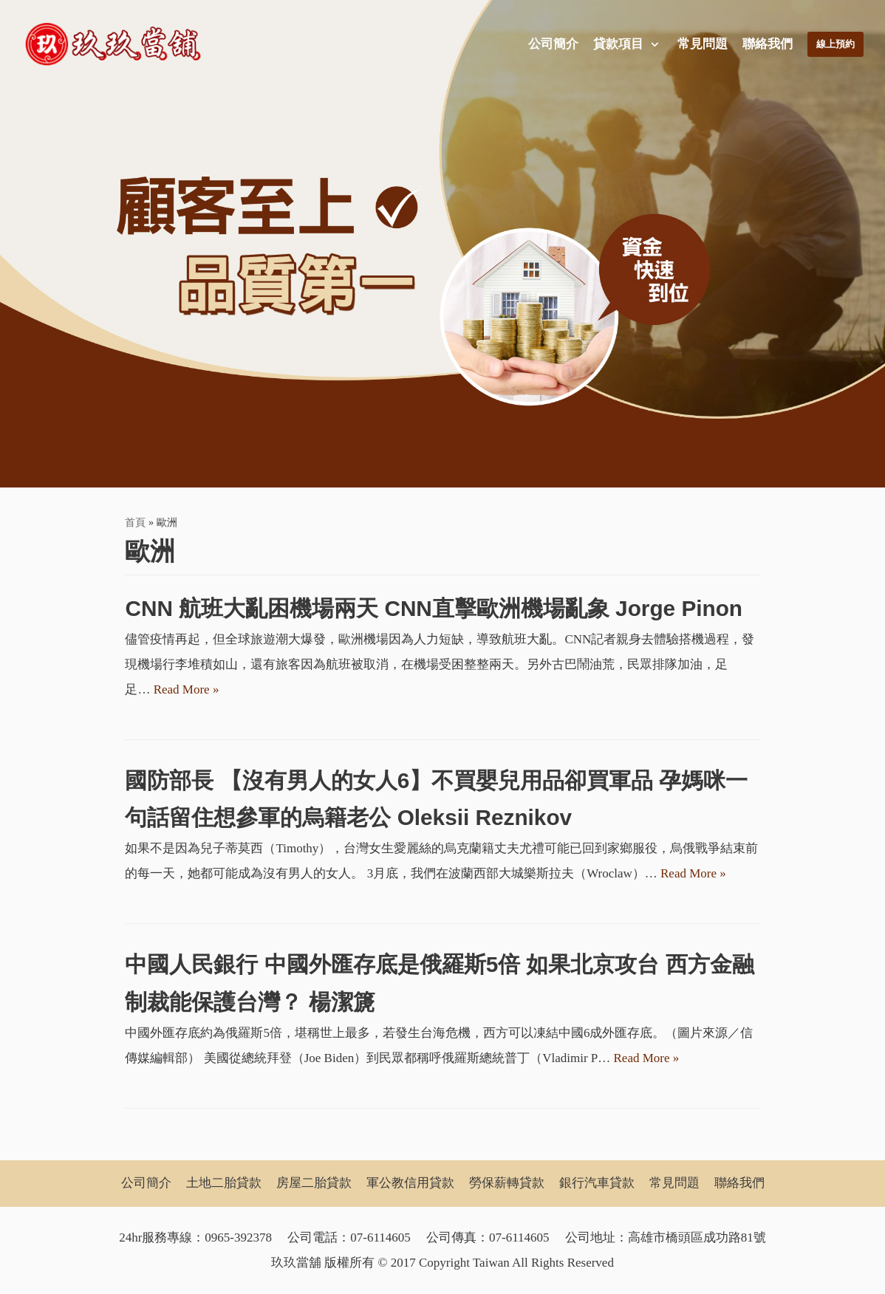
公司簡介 (550, 44)
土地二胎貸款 (224, 1184)
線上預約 (834, 43)
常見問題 (699, 44)
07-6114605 (380, 1237)
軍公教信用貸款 (410, 1184)
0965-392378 (238, 1237)
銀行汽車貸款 (597, 1184)
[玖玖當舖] (117, 44)
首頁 (135, 522)
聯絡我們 (764, 44)
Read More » (186, 689)
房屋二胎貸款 (314, 1184)
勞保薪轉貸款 (506, 1184)
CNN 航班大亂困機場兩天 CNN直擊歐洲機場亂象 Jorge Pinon (433, 608)
